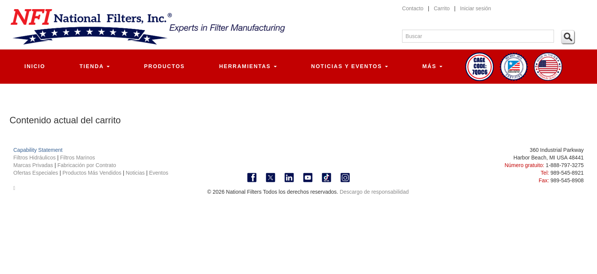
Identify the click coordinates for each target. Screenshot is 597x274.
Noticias (135, 173)
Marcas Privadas (33, 165)
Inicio (34, 66)
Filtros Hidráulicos (35, 158)
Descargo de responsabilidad (374, 192)
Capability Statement (37, 150)
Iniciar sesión (475, 8)
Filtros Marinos (77, 158)
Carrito (442, 8)
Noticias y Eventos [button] (349, 66)
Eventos (158, 173)
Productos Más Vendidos (92, 173)
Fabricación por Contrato (86, 165)
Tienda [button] (95, 66)
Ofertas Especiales (36, 173)
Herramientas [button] (248, 66)
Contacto (412, 8)
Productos (164, 66)
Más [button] (432, 66)
